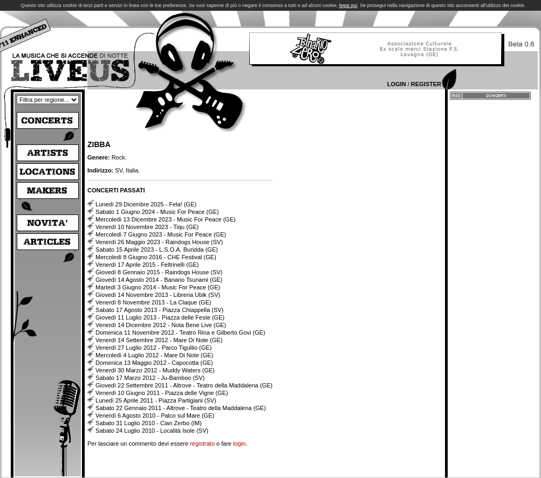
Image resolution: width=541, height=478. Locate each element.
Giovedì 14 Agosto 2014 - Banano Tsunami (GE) (158, 279)
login (239, 443)
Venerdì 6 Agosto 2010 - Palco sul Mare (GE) (154, 415)
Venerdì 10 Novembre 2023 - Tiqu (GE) (146, 227)
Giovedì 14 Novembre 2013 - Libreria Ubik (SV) (157, 295)
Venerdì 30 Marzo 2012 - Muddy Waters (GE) (155, 370)
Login (396, 84)
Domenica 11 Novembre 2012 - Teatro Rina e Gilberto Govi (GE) (180, 332)
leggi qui (348, 5)
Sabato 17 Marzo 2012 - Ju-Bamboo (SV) (149, 378)
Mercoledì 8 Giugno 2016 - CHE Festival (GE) (155, 257)
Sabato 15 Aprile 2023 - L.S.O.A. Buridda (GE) (156, 249)
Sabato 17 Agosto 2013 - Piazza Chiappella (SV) (159, 310)
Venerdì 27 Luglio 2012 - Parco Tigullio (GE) (153, 347)
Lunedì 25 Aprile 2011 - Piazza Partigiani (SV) (155, 400)
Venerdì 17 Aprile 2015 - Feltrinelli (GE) (146, 264)
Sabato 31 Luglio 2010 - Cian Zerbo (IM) (148, 423)
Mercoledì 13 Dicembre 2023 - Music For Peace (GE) (165, 219)
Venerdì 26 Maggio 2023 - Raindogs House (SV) (159, 242)
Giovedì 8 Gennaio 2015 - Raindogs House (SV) (158, 272)
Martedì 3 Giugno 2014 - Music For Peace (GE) (157, 287)
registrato (202, 443)
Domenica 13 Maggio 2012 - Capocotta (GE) (154, 362)
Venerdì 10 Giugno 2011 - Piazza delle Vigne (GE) (161, 393)
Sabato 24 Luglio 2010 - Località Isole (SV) (151, 430)
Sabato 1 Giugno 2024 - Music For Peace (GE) (157, 212)
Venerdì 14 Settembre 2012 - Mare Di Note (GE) (158, 340)
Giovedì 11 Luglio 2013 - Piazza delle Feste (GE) (159, 317)
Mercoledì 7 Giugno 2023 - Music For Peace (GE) (160, 234)
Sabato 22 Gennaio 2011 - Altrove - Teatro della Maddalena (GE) (180, 408)
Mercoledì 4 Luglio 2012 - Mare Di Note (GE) (154, 355)
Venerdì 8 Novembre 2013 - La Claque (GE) (153, 302)
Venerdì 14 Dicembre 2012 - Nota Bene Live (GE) (160, 325)
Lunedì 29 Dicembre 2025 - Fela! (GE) (145, 204)
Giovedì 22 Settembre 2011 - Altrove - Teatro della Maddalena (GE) (183, 385)
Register (426, 84)
